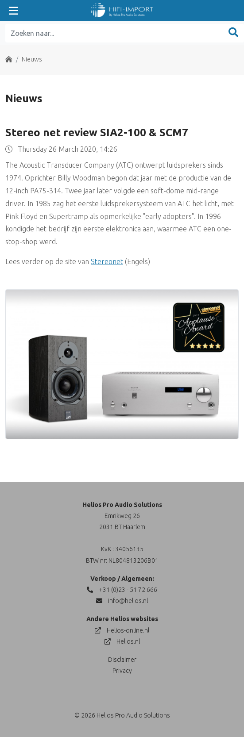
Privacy (122, 670)
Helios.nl (122, 641)
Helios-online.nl (122, 630)
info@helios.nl (122, 600)
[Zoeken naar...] (114, 33)
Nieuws (32, 59)
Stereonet (107, 261)
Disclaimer (122, 659)
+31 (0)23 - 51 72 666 (122, 589)
